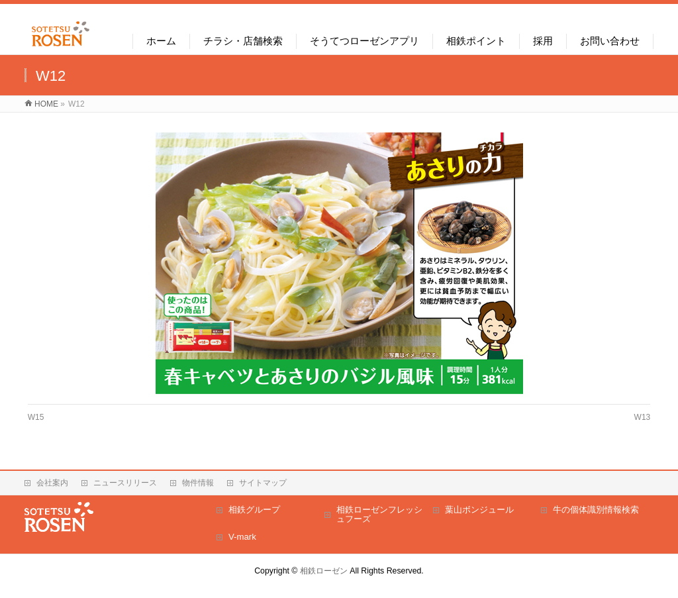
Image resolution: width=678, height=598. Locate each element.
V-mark (242, 537)
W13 (642, 417)
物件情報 (198, 482)
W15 (36, 417)
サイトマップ (263, 482)
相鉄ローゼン (324, 570)
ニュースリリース (125, 482)
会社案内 (52, 482)
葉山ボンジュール (479, 510)
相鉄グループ (254, 510)
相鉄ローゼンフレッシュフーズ (379, 514)
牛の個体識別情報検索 (596, 510)
